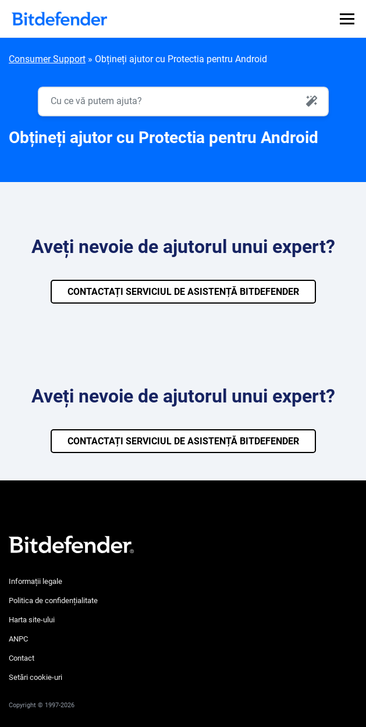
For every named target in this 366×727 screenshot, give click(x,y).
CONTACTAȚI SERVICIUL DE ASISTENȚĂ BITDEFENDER (183, 291)
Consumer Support (47, 59)
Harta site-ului (32, 619)
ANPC (18, 639)
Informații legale (35, 581)
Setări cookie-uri (35, 677)
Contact (21, 658)
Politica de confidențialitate (53, 600)
